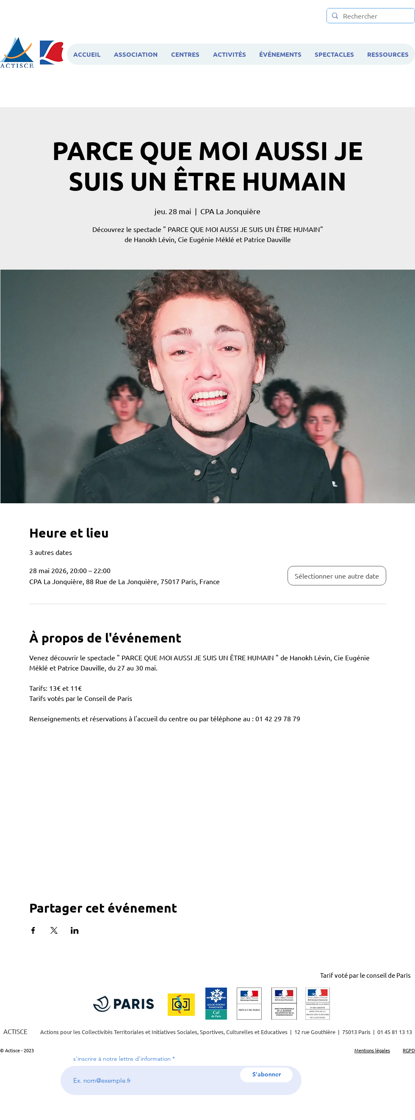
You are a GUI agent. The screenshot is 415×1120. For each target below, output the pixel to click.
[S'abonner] (266, 1075)
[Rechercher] (370, 15)
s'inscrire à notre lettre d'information (122, 1059)
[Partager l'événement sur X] (54, 930)
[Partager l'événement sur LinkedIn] (75, 930)
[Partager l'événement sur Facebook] (33, 930)
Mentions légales (372, 1050)
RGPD (409, 1050)
